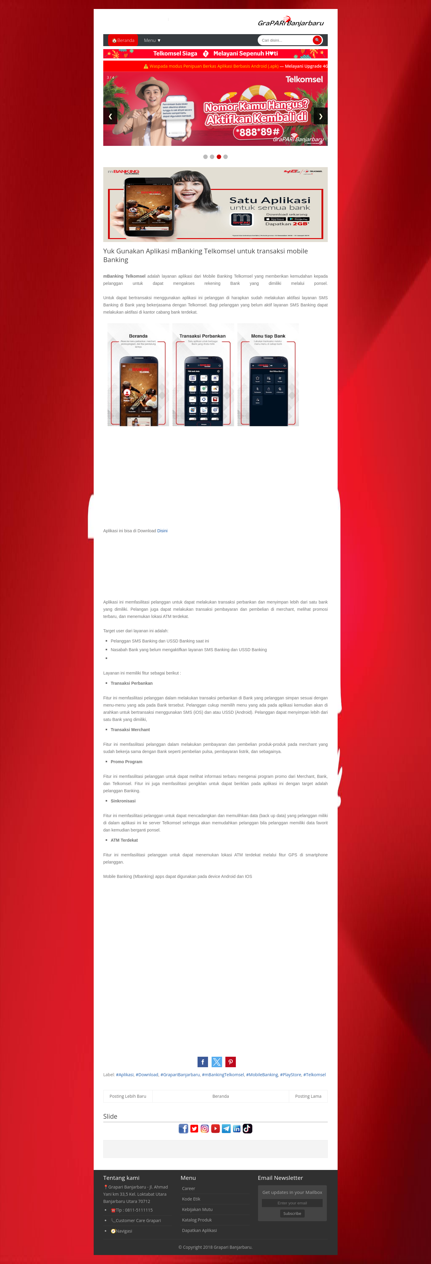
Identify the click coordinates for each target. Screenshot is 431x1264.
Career (188, 1188)
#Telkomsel (314, 1074)
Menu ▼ (152, 40)
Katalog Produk (197, 1220)
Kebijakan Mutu (197, 1209)
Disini (162, 530)
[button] (203, 1062)
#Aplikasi (124, 1074)
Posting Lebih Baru (128, 1096)
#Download (147, 1074)
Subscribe (292, 1213)
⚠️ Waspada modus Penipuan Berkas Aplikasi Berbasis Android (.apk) (216, 66)
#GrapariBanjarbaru (180, 1074)
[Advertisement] (173, 290)
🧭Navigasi (121, 1231)
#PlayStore (290, 1074)
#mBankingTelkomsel (223, 1074)
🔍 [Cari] (317, 40)
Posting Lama (308, 1096)
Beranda (221, 1096)
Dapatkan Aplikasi (199, 1230)
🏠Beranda (123, 40)
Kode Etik (191, 1199)
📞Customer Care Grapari (136, 1220)
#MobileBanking (262, 1074)
